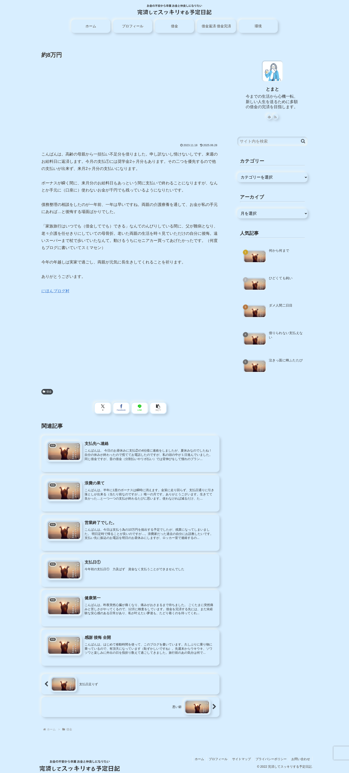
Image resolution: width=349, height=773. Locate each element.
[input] (272, 141)
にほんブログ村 (55, 291)
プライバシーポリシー (271, 759)
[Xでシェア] (102, 408)
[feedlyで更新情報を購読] (269, 117)
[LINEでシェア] (139, 408)
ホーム (199, 759)
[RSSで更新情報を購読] (276, 117)
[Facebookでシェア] (121, 408)
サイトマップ (241, 759)
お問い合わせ (300, 759)
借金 (47, 391)
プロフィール (218, 759)
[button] (158, 408)
